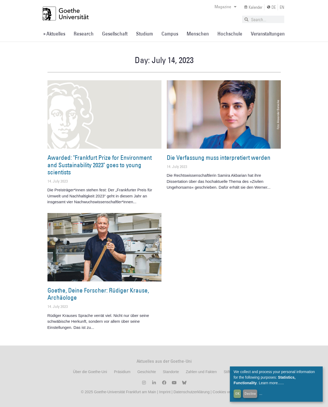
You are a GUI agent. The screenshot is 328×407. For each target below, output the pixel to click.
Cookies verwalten (228, 392)
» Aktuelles (54, 33)
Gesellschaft (115, 33)
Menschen (198, 33)
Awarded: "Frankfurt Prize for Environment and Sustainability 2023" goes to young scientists (99, 164)
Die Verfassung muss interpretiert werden (218, 157)
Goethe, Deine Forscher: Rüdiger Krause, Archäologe (98, 294)
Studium (144, 33)
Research (84, 33)
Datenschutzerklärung (191, 392)
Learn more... (270, 383)
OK (237, 393)
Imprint (164, 392)
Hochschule (229, 33)
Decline (250, 393)
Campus (169, 33)
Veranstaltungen (268, 33)
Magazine (226, 6)
